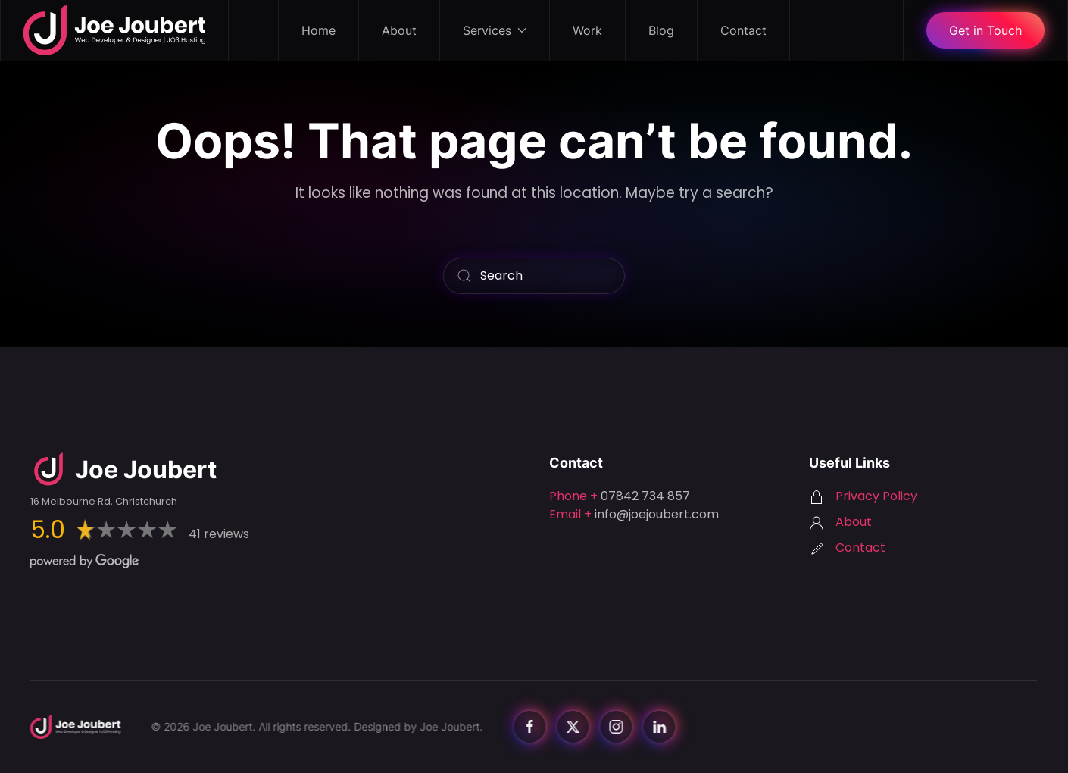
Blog (661, 30)
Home (318, 30)
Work (587, 30)
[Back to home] (115, 30)
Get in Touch (985, 30)
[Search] (534, 276)
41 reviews (219, 534)
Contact (743, 30)
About (399, 30)
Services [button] (494, 30)
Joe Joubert (447, 726)
